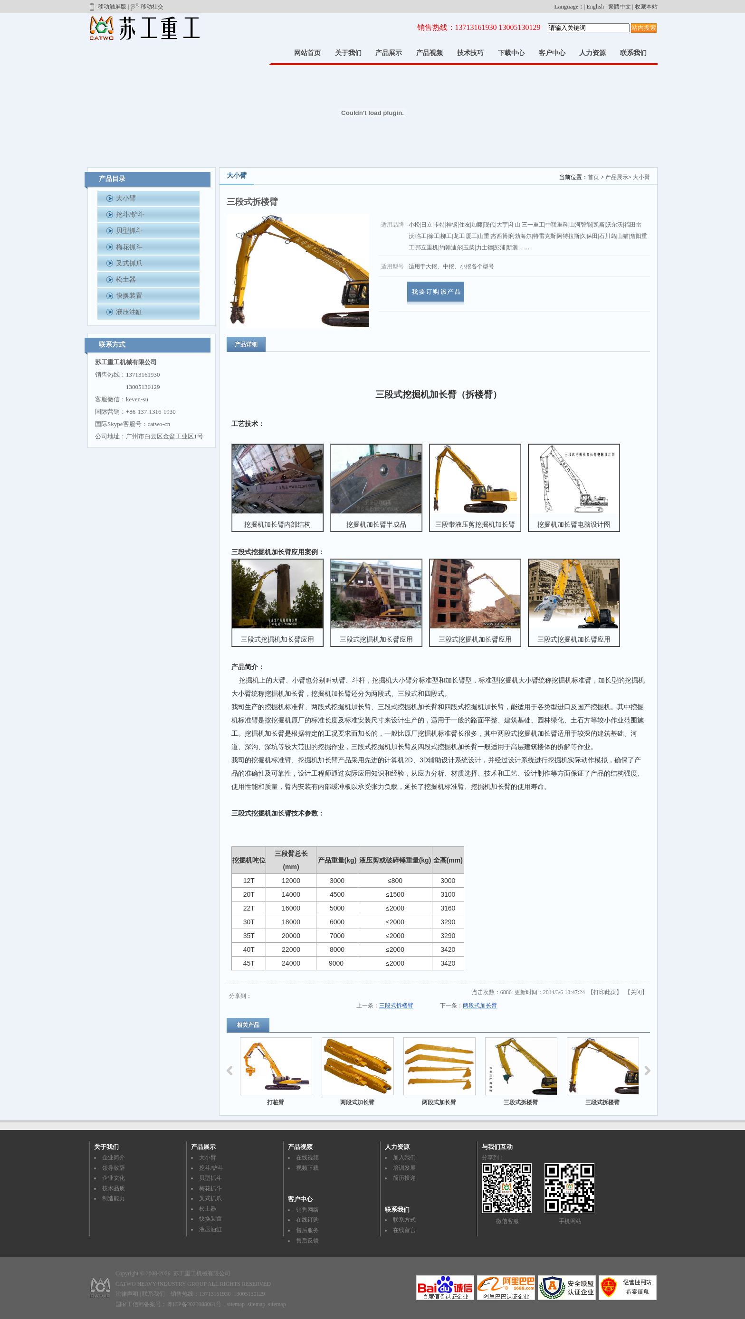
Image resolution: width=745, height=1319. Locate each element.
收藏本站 (646, 6)
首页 (593, 177)
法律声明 (126, 1294)
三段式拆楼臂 (396, 1005)
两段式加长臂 (480, 1005)
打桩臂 (275, 1102)
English (595, 6)
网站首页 (307, 53)
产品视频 (429, 53)
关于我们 (348, 53)
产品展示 (388, 53)
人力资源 (592, 53)
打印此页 (604, 992)
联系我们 (633, 53)
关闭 (636, 992)
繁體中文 (619, 6)
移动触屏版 (106, 6)
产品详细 (246, 344)
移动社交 (146, 6)
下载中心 (511, 53)
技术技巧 (470, 53)
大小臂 (641, 177)
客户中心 (552, 53)
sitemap (236, 1304)
